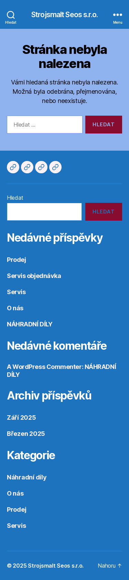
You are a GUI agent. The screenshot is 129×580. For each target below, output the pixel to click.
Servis (16, 291)
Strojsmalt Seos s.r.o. (64, 14)
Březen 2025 (26, 433)
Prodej (16, 259)
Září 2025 (21, 417)
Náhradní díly (27, 477)
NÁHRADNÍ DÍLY (29, 324)
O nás (15, 308)
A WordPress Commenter (44, 366)
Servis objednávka (34, 275)
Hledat (15, 197)
